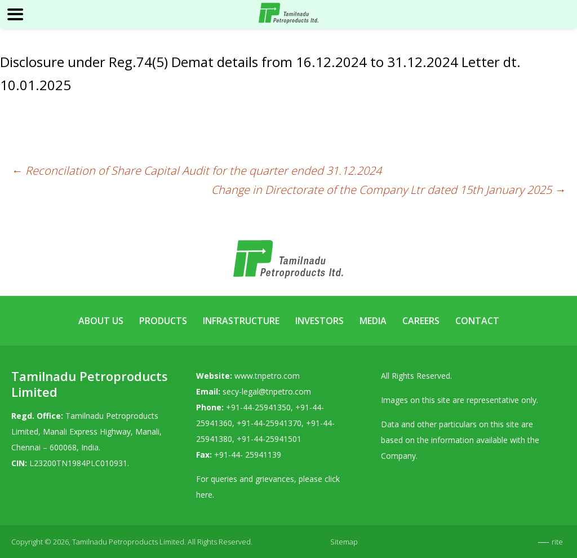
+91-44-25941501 (269, 438)
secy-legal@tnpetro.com (267, 391)
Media (373, 321)
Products (163, 321)
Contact (477, 321)
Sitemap (344, 542)
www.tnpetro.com (267, 375)
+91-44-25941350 (258, 407)
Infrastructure (241, 321)
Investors (319, 321)
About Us (100, 321)
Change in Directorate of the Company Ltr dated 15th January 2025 (388, 189)
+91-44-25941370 (269, 423)
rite (557, 542)
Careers (421, 321)
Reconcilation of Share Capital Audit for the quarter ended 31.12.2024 (196, 170)
